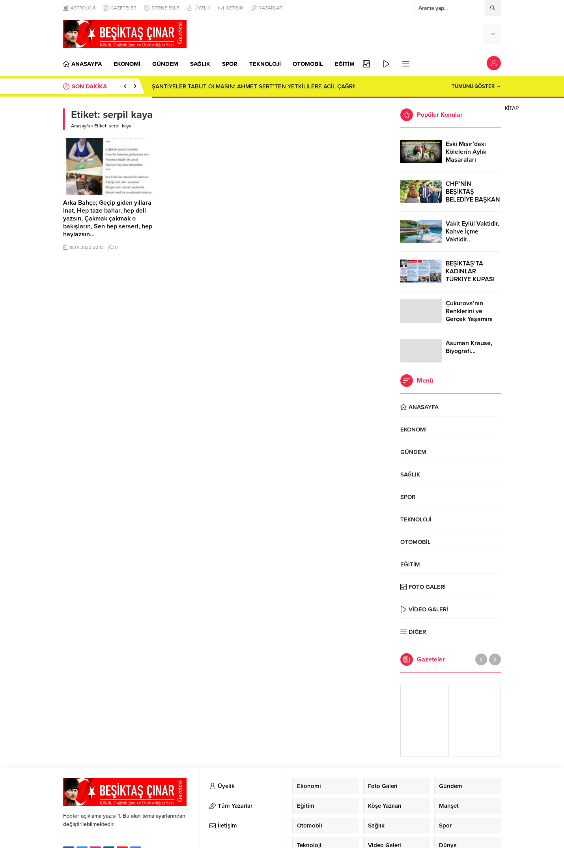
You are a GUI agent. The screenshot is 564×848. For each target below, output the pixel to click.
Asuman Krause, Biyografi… (469, 347)
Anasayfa (80, 126)
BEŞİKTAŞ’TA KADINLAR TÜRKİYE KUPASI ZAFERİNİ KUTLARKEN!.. (470, 279)
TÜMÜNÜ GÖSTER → (476, 86)
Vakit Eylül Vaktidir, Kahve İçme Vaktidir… (472, 231)
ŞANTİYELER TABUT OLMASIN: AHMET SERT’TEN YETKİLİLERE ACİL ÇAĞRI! (254, 86)
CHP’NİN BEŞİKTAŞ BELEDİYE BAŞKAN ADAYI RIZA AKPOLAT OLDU (473, 199)
